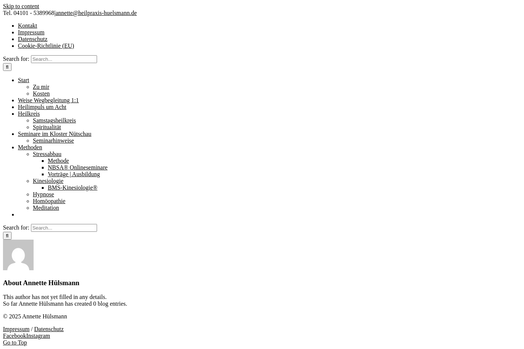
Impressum (16, 329)
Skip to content (21, 6)
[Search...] (64, 59)
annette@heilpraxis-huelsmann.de (96, 13)
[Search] (7, 67)
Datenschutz (49, 329)
